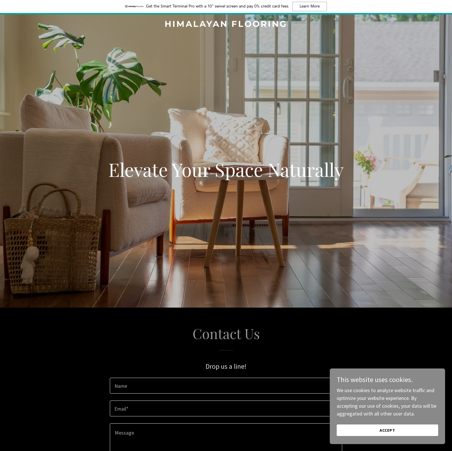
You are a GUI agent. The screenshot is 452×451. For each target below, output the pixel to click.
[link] (226, 25)
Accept (387, 430)
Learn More (310, 6)
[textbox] (226, 386)
